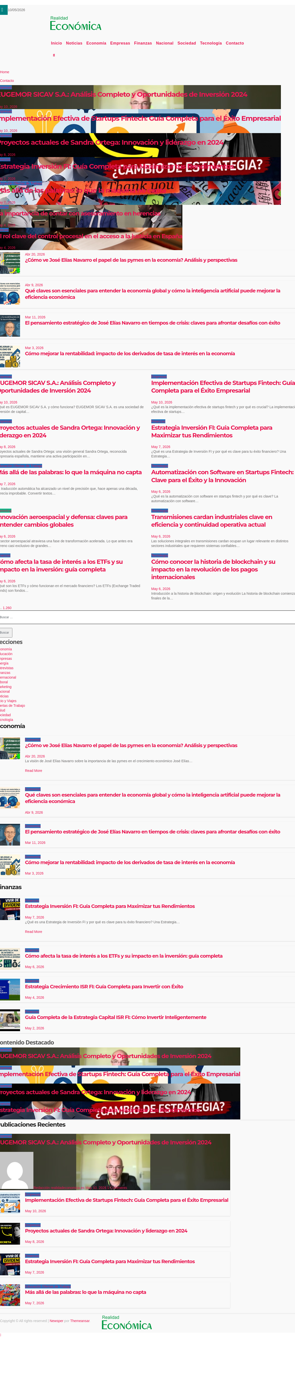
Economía (96, 43)
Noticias (74, 43)
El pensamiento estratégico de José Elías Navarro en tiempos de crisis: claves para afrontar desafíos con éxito (152, 323)
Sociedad (186, 43)
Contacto (235, 43)
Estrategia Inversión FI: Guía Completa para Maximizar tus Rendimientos (110, 906)
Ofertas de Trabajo (27, 466)
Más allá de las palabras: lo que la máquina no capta (85, 1292)
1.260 (7, 608)
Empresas (120, 43)
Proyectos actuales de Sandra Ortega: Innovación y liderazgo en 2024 (106, 1231)
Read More (33, 771)
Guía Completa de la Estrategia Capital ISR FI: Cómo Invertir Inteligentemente (115, 1017)
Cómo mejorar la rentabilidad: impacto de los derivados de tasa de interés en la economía (130, 353)
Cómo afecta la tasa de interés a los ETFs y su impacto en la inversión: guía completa (123, 956)
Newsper (56, 1321)
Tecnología (211, 43)
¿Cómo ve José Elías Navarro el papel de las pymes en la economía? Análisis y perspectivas (131, 260)
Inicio (56, 43)
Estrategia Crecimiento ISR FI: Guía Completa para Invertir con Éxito (104, 987)
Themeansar (80, 1321)
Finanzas (143, 43)
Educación (33, 1286)
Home (4, 72)
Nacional (165, 43)
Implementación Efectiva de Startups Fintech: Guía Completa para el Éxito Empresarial (126, 1200)
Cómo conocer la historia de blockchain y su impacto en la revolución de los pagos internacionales (213, 569)
